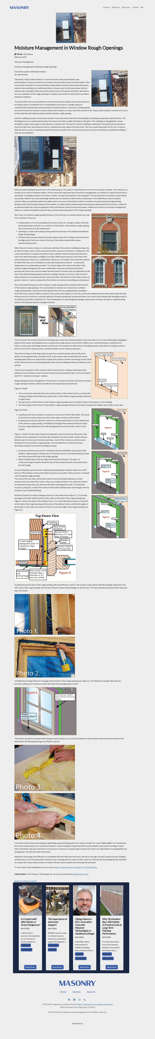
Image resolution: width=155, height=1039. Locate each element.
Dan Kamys (28, 54)
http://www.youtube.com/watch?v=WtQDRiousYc (76, 867)
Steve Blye (79, 954)
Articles (106, 7)
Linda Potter (107, 954)
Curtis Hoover (53, 945)
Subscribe (126, 7)
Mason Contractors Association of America (95, 1004)
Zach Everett (26, 945)
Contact (135, 7)
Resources (52, 950)
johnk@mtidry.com (80, 874)
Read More (30, 967)
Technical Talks (26, 950)
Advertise (116, 7)
